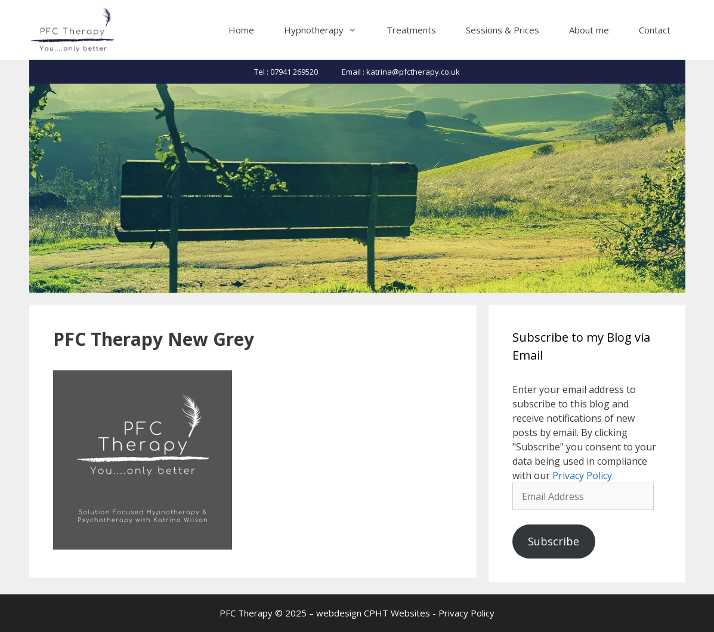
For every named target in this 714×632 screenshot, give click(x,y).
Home (241, 30)
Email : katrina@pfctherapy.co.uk (401, 71)
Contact (654, 30)
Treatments (411, 30)
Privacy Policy (582, 475)
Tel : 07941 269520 (286, 71)
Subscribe (553, 541)
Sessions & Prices (502, 30)
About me (589, 30)
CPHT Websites (397, 613)
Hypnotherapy (328, 30)
